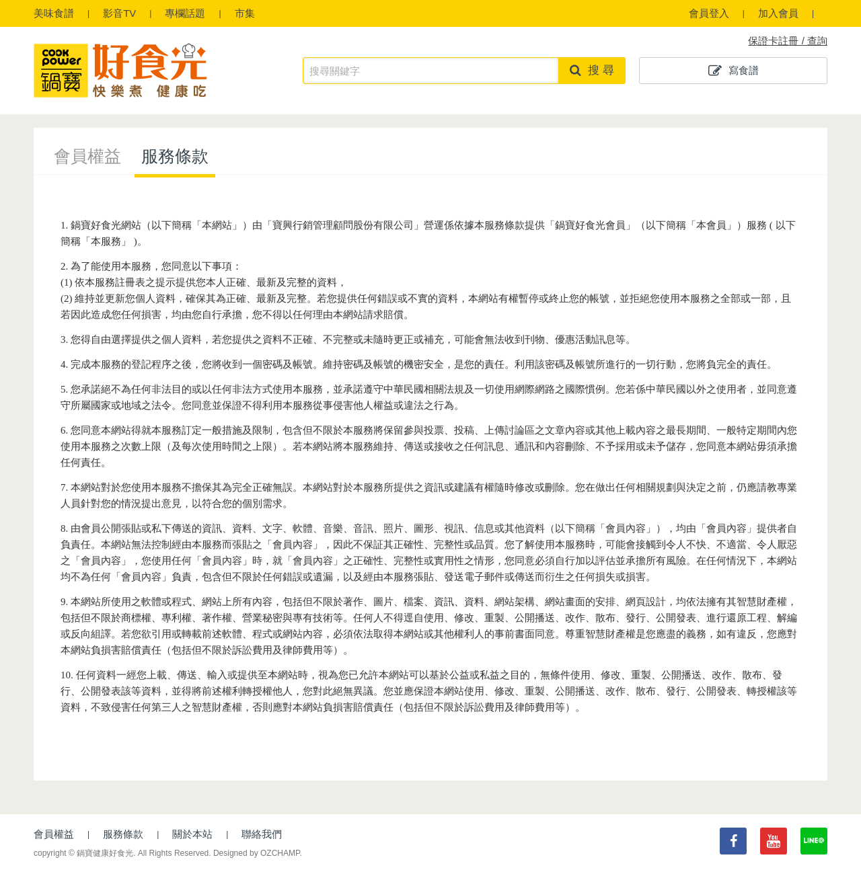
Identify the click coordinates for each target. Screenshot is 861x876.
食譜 (54, 13)
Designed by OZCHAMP (256, 853)
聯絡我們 (261, 834)
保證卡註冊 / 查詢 (787, 40)
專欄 (185, 13)
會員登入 (709, 13)
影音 (119, 13)
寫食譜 (733, 70)
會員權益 (87, 156)
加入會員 (778, 13)
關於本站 (192, 834)
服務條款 (175, 156)
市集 (245, 13)
